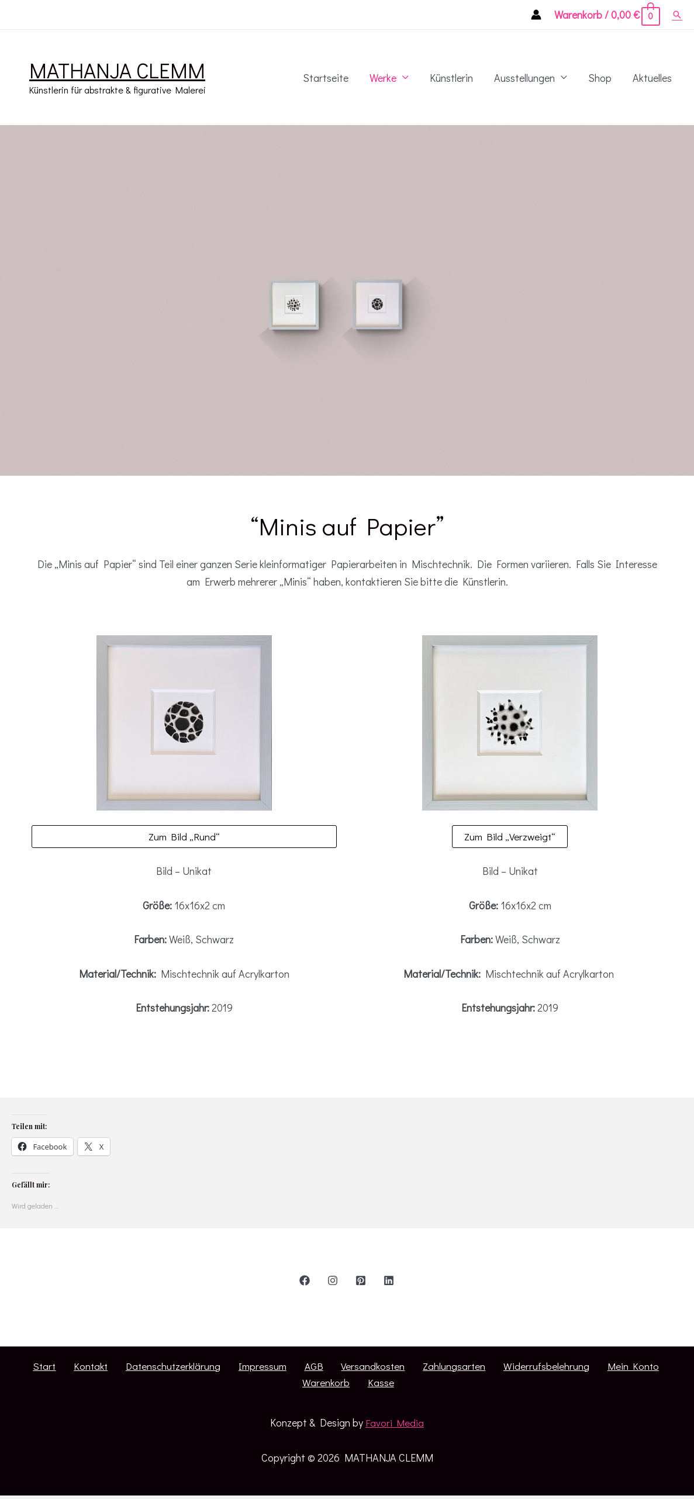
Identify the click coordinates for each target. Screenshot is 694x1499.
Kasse (670, 1367)
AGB (268, 1367)
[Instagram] (332, 1281)
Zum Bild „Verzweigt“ (510, 837)
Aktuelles (652, 78)
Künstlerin (451, 78)
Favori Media (396, 1407)
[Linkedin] (388, 1281)
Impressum (224, 1367)
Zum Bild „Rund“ (184, 837)
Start (23, 1367)
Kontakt (63, 1367)
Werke (383, 78)
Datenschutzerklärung (140, 1367)
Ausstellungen (524, 78)
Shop (600, 78)
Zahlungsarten (396, 1367)
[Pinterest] (360, 1281)
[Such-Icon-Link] (677, 14)
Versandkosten (321, 1367)
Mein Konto (561, 1367)
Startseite (325, 78)
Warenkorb (623, 1367)
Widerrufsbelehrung (481, 1367)
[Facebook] (304, 1281)
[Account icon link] (536, 14)
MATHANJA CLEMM (117, 70)
